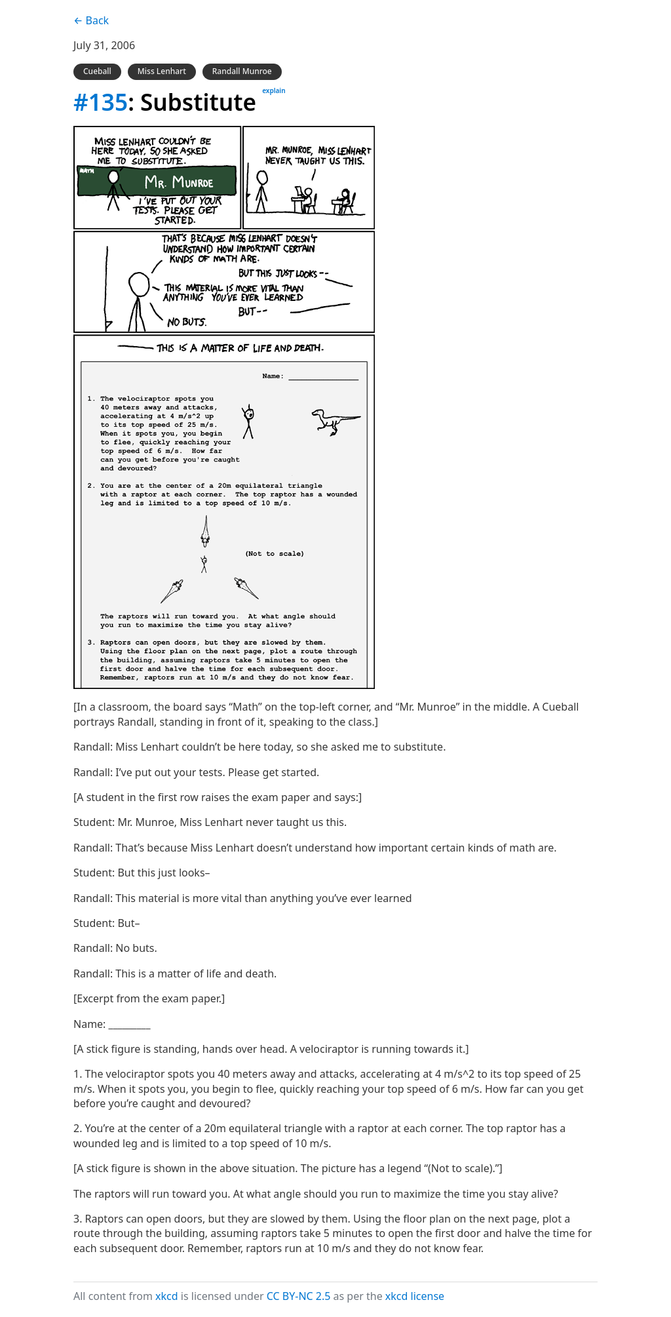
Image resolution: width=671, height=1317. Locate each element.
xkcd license (414, 1296)
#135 (100, 101)
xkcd (166, 1296)
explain (273, 90)
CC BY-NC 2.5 (299, 1296)
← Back (91, 20)
